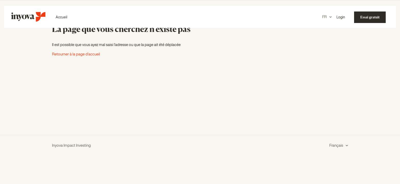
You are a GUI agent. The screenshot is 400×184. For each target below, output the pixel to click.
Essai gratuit (370, 17)
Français (336, 145)
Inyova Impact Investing (71, 145)
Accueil (61, 17)
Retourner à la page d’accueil (76, 54)
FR (325, 17)
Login (340, 17)
